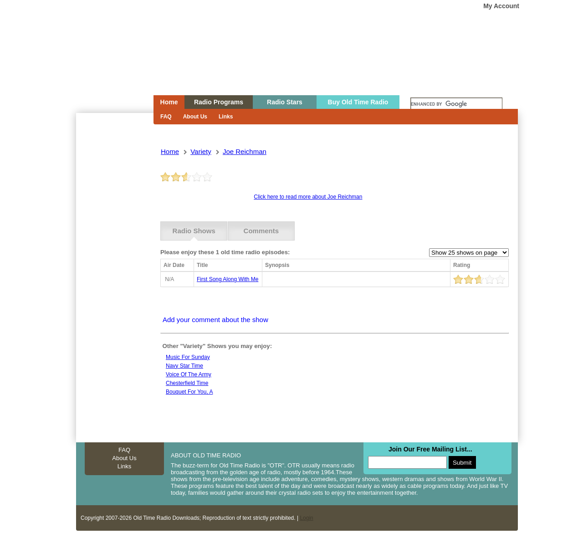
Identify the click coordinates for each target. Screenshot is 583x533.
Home (108, 65)
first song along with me (227, 279)
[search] (456, 104)
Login (306, 518)
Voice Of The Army (188, 374)
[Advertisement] (114, 277)
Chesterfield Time (187, 383)
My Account (501, 6)
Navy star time (184, 366)
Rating (461, 265)
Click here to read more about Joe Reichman (308, 197)
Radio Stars (284, 102)
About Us (195, 116)
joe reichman (244, 151)
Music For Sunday (188, 357)
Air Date (174, 265)
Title (202, 265)
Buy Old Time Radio (358, 102)
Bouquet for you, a (189, 392)
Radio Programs (218, 102)
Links (226, 116)
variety (200, 151)
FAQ (166, 116)
